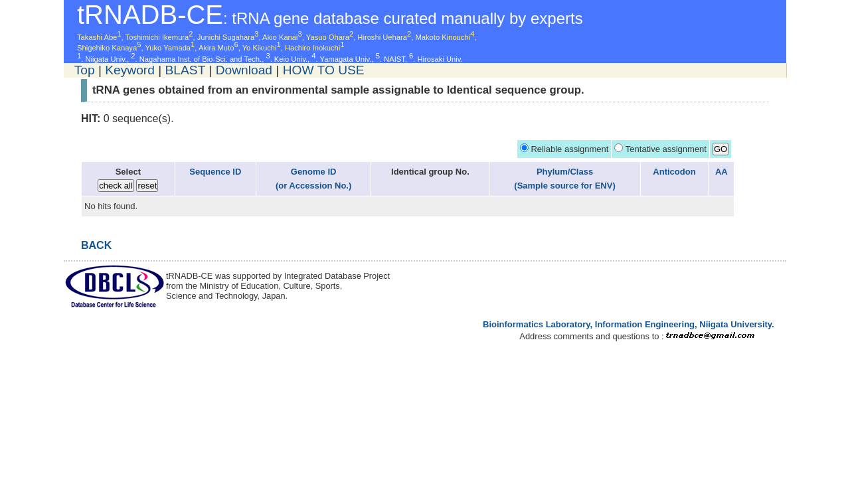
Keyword (130, 70)
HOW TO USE (324, 70)
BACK (96, 245)
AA (721, 172)
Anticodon (674, 172)
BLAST (185, 70)
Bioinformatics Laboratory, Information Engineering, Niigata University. (628, 324)
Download (244, 70)
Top (84, 70)
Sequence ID (215, 172)
